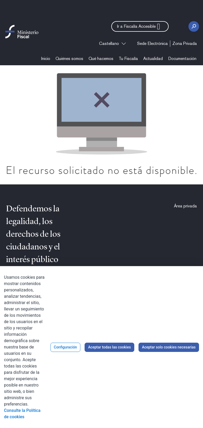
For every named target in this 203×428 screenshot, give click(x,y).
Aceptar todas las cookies (109, 347)
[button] (140, 26)
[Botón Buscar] (193, 26)
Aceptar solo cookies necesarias (169, 347)
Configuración (65, 347)
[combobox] (112, 43)
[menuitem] (152, 43)
